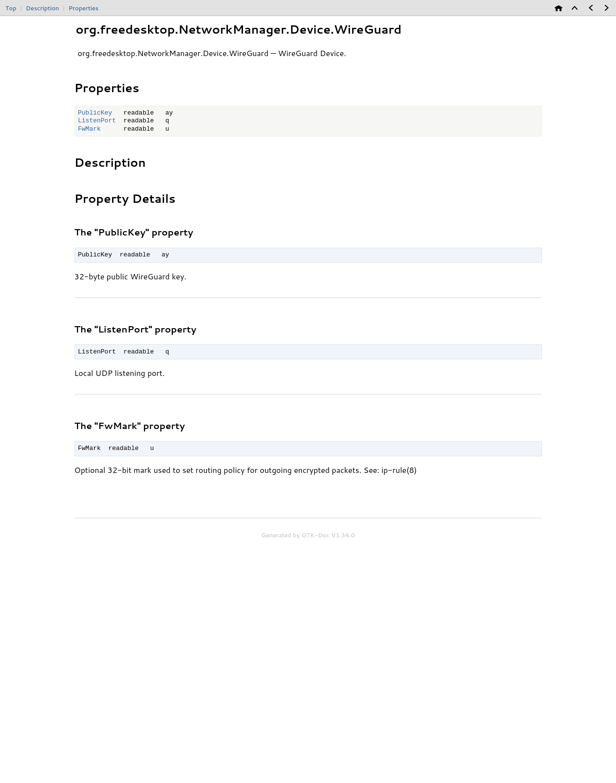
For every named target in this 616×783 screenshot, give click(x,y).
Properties (84, 7)
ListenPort (97, 121)
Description (42, 7)
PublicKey (95, 113)
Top (10, 7)
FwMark (89, 129)
